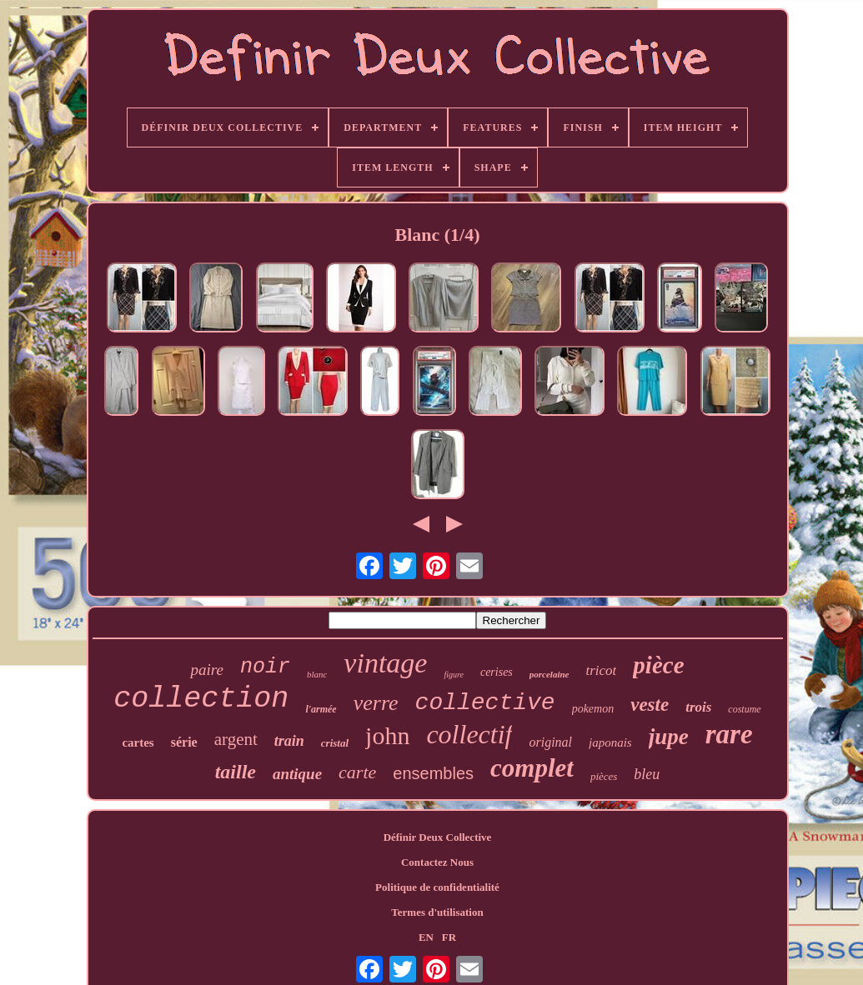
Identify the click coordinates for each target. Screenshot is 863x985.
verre (376, 703)
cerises (496, 672)
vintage (385, 663)
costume (744, 709)
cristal (335, 743)
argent (236, 739)
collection (201, 699)
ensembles (433, 773)
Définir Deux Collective (438, 837)
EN (426, 937)
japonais (610, 742)
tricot (601, 670)
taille (235, 771)
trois (698, 707)
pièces (603, 776)
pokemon (593, 708)
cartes (137, 742)
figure (454, 674)
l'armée (320, 709)
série (184, 742)
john (387, 735)
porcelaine (549, 674)
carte (357, 772)
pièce (658, 665)
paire (206, 669)
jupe (669, 736)
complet (532, 767)
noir (265, 667)
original (550, 742)
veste (649, 704)
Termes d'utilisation (437, 912)
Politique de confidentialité (437, 887)
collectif (469, 734)
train (289, 740)
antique (297, 773)
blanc (317, 674)
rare (729, 734)
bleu (647, 774)
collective (485, 703)
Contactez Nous (437, 862)
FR (449, 937)
